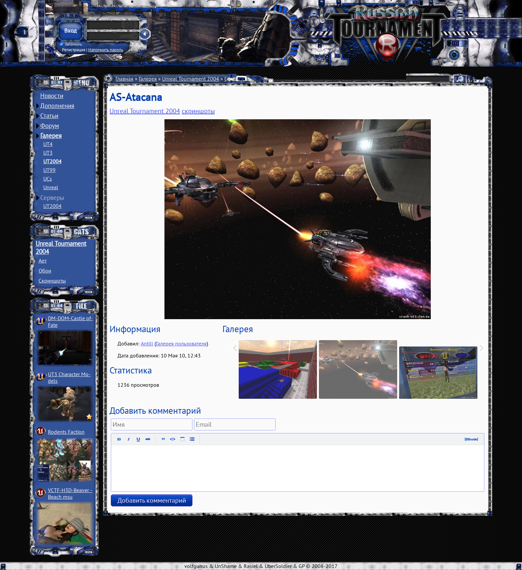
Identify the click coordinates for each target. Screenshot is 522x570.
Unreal (50, 187)
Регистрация (73, 50)
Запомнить (71, 44)
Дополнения (57, 106)
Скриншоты (52, 280)
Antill (147, 343)
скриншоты (198, 111)
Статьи (49, 116)
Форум (49, 126)
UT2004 (52, 161)
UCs (47, 178)
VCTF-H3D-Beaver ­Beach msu (70, 493)
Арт (43, 260)
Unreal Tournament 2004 (190, 78)
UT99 (49, 170)
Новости (51, 96)
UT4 (48, 144)
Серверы (52, 198)
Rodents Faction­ (66, 431)
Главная (124, 78)
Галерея (51, 136)
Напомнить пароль (105, 50)
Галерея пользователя (181, 343)
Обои (45, 270)
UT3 (48, 152)
